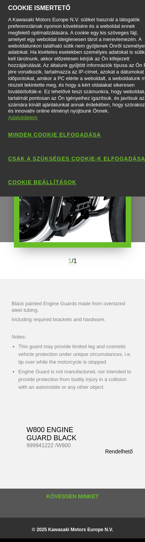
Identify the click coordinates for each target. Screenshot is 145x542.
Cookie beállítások (42, 182)
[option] (72, 198)
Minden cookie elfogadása (54, 135)
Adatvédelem (23, 117)
